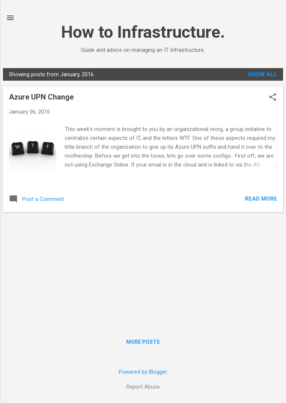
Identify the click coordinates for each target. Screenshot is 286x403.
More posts (143, 342)
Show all (262, 74)
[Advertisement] (143, 270)
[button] (272, 98)
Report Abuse (143, 386)
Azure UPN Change (41, 97)
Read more (261, 198)
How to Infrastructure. (143, 32)
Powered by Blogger (143, 372)
